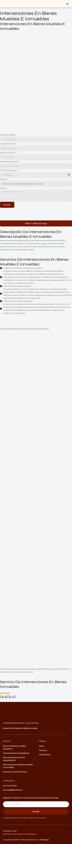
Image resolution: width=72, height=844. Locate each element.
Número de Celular (8, 153)
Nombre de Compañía (9, 161)
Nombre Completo (7, 135)
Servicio (3, 179)
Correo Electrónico (8, 144)
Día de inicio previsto (8, 170)
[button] (67, 4)
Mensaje (3, 188)
